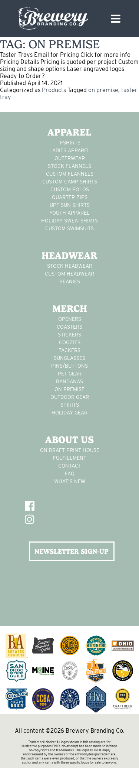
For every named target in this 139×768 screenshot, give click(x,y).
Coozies (69, 342)
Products (54, 90)
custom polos (69, 189)
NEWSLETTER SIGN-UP (71, 551)
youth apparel (69, 213)
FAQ (70, 473)
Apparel (69, 132)
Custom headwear (69, 274)
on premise (103, 90)
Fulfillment (69, 458)
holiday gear (69, 413)
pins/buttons (69, 366)
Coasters (69, 327)
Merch (69, 308)
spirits (69, 405)
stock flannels (69, 166)
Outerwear (69, 158)
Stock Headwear (69, 266)
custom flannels (69, 174)
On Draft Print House (69, 450)
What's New (69, 481)
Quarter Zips (69, 197)
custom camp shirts (69, 182)
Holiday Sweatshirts (69, 221)
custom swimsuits (69, 228)
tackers (69, 350)
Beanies (69, 281)
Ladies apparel (69, 150)
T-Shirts (69, 143)
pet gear (70, 374)
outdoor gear (69, 397)
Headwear (69, 255)
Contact (69, 466)
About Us (69, 439)
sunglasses (69, 358)
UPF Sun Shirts (70, 205)
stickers (69, 335)
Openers (69, 319)
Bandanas (69, 381)
